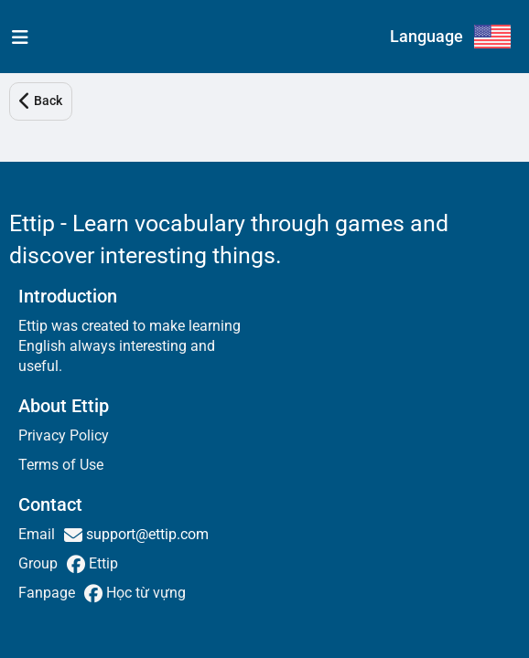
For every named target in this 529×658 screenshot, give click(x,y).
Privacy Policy (63, 435)
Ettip (101, 563)
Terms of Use (60, 464)
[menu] (16, 36)
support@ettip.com (145, 534)
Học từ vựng (144, 592)
